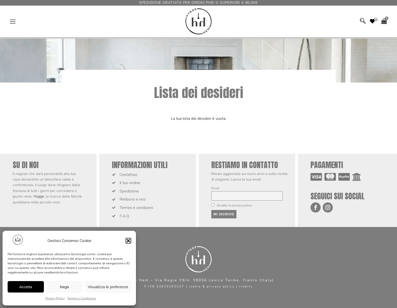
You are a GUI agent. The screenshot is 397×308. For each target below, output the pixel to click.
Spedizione (129, 191)
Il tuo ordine (129, 183)
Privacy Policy (55, 298)
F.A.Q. (124, 216)
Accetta (25, 287)
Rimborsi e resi (132, 199)
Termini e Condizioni (81, 298)
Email (215, 188)
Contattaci (128, 174)
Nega (64, 287)
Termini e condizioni (136, 207)
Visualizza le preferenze (108, 287)
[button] (128, 240)
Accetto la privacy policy (231, 205)
